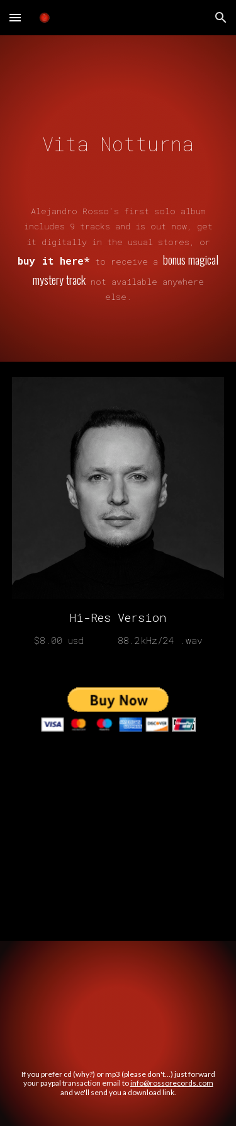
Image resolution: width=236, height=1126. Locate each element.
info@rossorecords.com (171, 1083)
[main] (118, 182)
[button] (15, 17)
